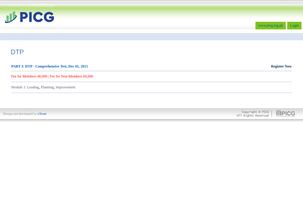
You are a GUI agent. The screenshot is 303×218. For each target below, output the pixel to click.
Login (294, 25)
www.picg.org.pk (270, 25)
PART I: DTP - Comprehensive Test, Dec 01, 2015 (151, 66)
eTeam (42, 113)
